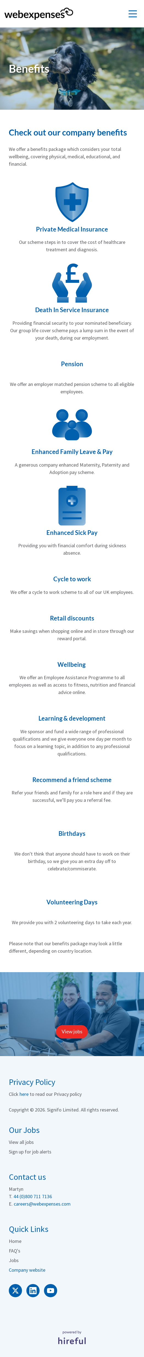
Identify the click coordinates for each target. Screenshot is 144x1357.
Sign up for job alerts (30, 1152)
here (24, 1094)
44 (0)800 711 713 (31, 1196)
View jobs (72, 1031)
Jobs (14, 1260)
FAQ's (14, 1251)
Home (15, 1241)
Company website (27, 1270)
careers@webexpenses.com (42, 1204)
